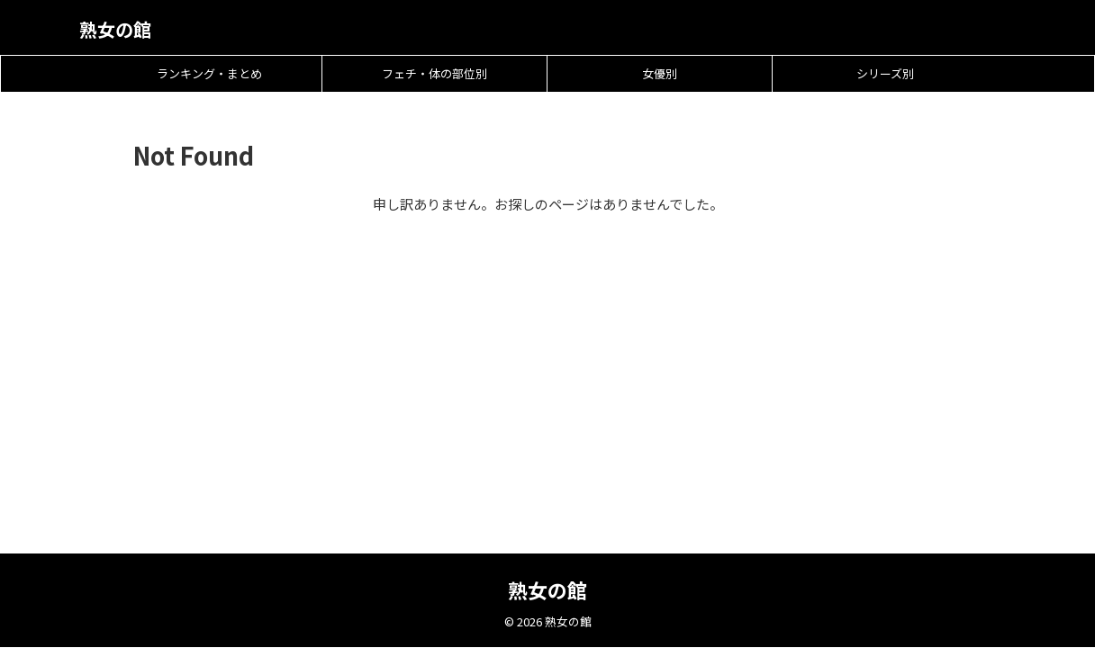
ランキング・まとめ (209, 73)
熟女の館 (115, 29)
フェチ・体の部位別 (434, 73)
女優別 (659, 73)
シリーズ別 (885, 73)
